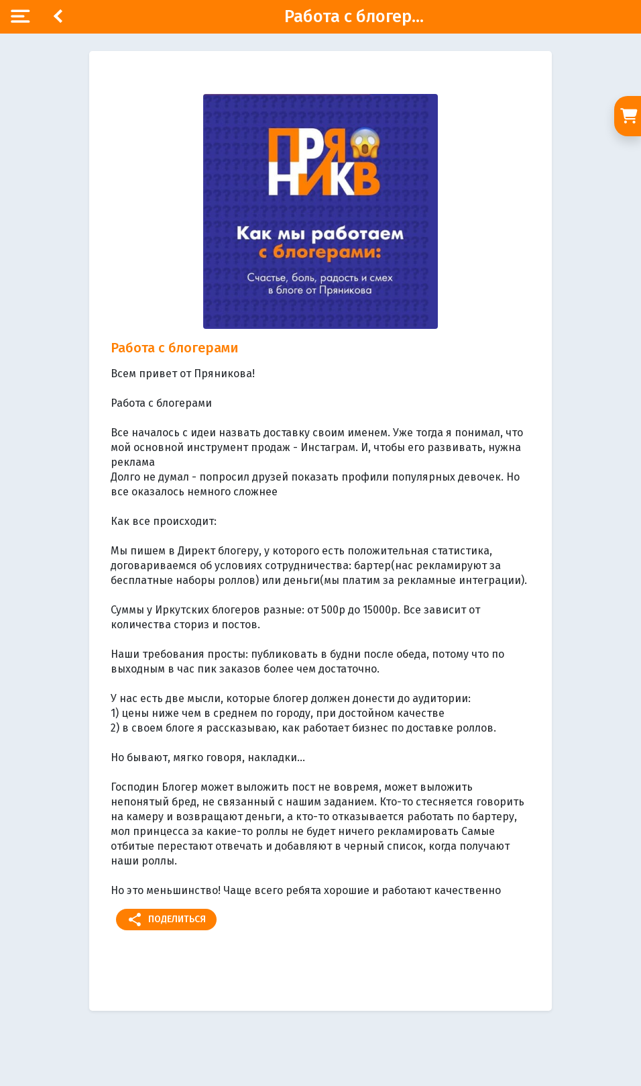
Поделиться (166, 919)
